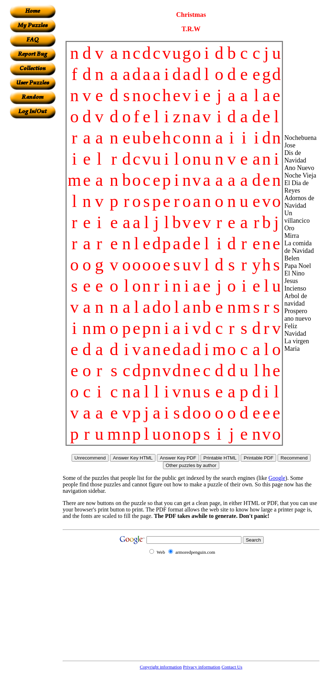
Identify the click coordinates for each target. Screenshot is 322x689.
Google (277, 478)
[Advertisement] (32, 226)
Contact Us (231, 667)
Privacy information (201, 667)
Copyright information (161, 667)
